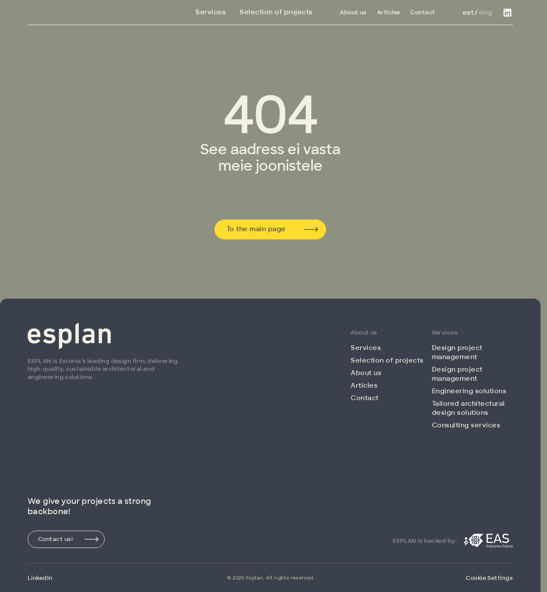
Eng (485, 12)
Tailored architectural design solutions (468, 408)
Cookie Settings (489, 578)
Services (210, 12)
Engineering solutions (469, 391)
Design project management (457, 352)
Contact (422, 12)
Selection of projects (276, 12)
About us (353, 12)
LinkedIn (40, 578)
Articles (388, 12)
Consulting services (466, 425)
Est (468, 12)
